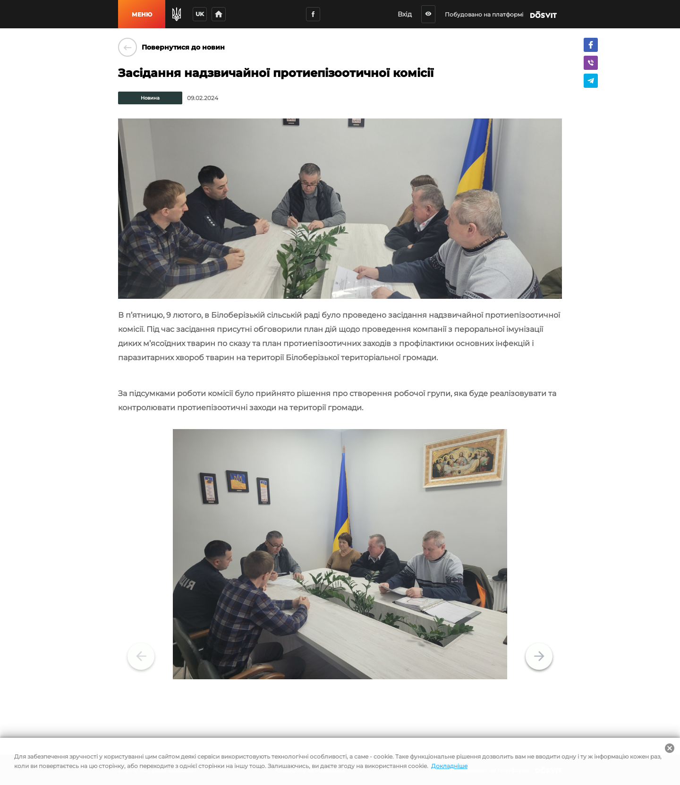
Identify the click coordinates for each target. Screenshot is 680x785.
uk (200, 13)
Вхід (410, 14)
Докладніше (449, 765)
